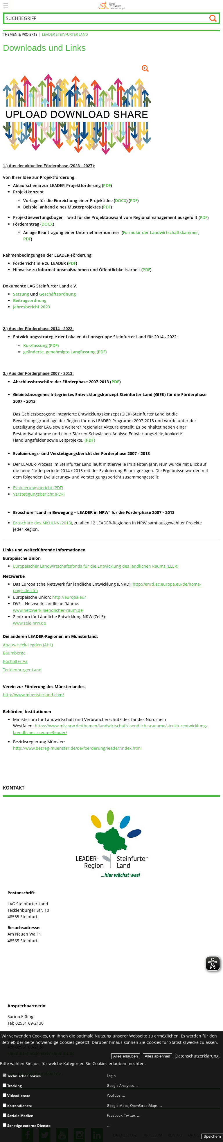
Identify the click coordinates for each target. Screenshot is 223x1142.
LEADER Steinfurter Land (65, 34)
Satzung (21, 294)
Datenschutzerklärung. (197, 1056)
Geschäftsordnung (57, 294)
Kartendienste (17, 1105)
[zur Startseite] (111, 10)
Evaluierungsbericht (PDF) (38, 487)
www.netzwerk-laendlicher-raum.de (48, 610)
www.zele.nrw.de (29, 623)
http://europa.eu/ (69, 597)
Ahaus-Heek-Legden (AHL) (28, 645)
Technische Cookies (22, 1075)
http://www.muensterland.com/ (33, 694)
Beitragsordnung (29, 300)
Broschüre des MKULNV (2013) (42, 523)
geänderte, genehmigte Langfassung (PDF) (65, 352)
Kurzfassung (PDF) (41, 345)
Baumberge (14, 653)
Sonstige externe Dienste (27, 1125)
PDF (107, 185)
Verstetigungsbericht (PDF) (38, 494)
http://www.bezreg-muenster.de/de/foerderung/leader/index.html (77, 748)
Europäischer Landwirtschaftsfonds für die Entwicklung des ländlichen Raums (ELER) (95, 566)
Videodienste (16, 1095)
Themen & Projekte (20, 34)
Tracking (12, 1085)
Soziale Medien (18, 1115)
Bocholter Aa (15, 661)
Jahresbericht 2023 (31, 307)
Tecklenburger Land (22, 669)
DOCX (120, 200)
